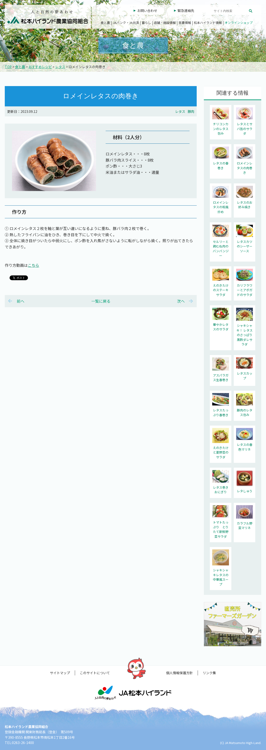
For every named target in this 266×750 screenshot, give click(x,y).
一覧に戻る (100, 301)
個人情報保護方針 (179, 672)
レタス (60, 66)
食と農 (105, 22)
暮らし (146, 22)
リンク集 (209, 672)
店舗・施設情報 (165, 22)
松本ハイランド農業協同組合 (48, 17)
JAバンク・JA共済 (126, 22)
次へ (181, 301)
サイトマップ (60, 672)
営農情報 (185, 22)
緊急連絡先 (186, 10)
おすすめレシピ (40, 66)
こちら (33, 265)
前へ (20, 301)
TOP (8, 66)
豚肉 (191, 111)
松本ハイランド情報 (208, 22)
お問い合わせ (147, 10)
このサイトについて (95, 672)
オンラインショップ (239, 22)
